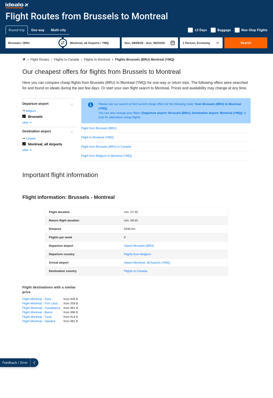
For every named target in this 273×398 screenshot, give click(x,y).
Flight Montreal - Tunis (37, 316)
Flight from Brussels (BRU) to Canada (106, 146)
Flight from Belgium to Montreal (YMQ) (106, 155)
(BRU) (139, 245)
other (27, 122)
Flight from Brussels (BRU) (99, 128)
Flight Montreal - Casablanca (41, 308)
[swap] (62, 43)
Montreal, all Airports (45, 144)
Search (246, 43)
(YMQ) (147, 262)
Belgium (31, 111)
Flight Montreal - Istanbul (38, 321)
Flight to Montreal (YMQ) (97, 137)
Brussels (35, 116)
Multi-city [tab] (58, 30)
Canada (30, 138)
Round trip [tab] (17, 30)
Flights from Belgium (137, 254)
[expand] (4, 362)
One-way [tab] (38, 30)
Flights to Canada (135, 271)
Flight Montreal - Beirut (37, 312)
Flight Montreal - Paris (36, 299)
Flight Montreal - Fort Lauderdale (42, 303)
